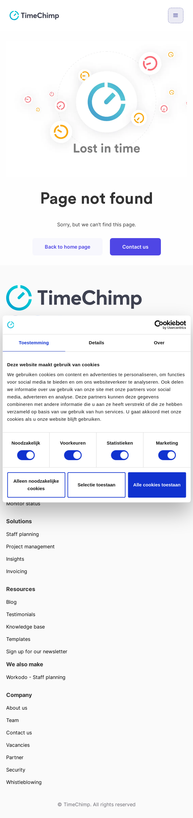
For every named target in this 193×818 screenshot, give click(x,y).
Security (15, 770)
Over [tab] (159, 342)
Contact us (135, 247)
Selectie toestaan (96, 484)
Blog (11, 602)
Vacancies (18, 745)
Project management (30, 546)
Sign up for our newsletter (36, 651)
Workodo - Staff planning (35, 677)
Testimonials (20, 614)
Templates (18, 639)
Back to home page (67, 247)
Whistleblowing (24, 782)
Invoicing (16, 571)
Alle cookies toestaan (156, 484)
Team (12, 720)
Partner (14, 757)
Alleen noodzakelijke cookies (36, 484)
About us (16, 708)
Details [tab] (96, 342)
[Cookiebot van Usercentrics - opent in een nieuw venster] (159, 324)
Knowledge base (25, 627)
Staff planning (22, 534)
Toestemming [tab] (34, 342)
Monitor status (23, 503)
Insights (15, 559)
